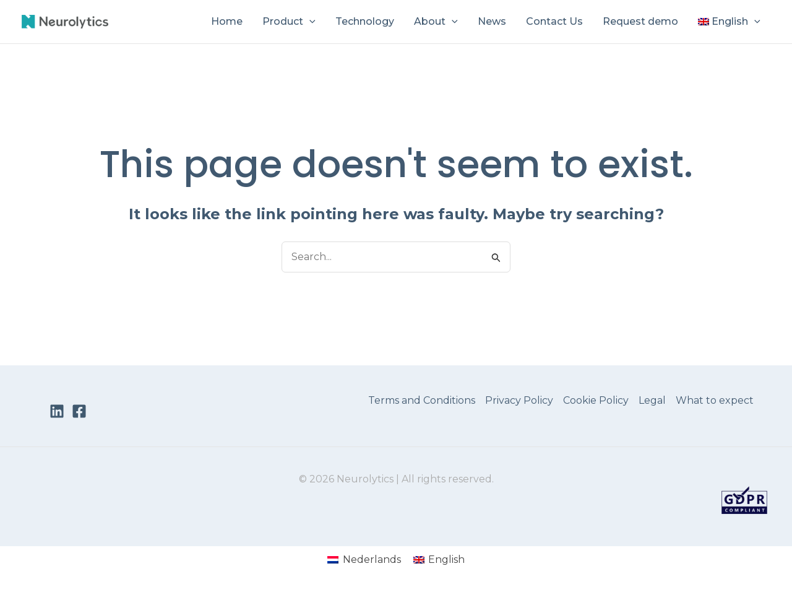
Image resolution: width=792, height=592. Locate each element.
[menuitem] (729, 21)
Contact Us (554, 21)
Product (289, 21)
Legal (652, 400)
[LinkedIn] (57, 411)
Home (227, 21)
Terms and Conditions (421, 400)
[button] (309, 21)
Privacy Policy (519, 400)
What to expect (715, 400)
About (436, 21)
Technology (364, 21)
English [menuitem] (446, 559)
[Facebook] (79, 411)
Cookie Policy (596, 400)
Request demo (640, 21)
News (492, 21)
